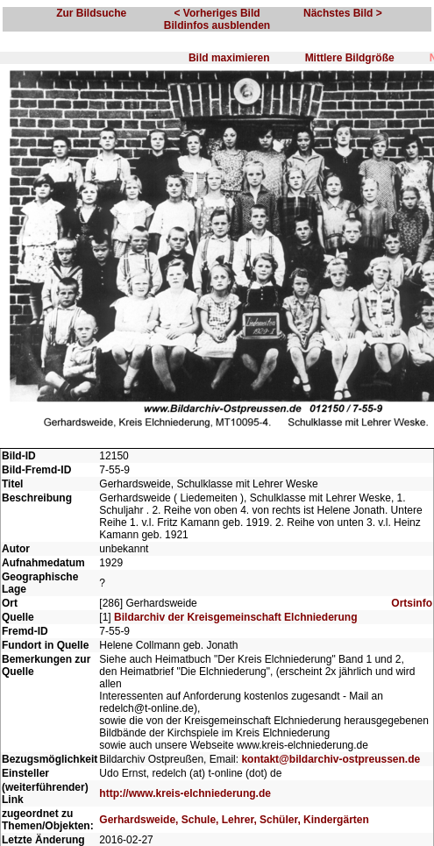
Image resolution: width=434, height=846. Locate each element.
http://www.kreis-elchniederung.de (185, 793)
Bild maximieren (229, 58)
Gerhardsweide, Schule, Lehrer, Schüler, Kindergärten (233, 820)
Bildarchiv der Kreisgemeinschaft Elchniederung (235, 617)
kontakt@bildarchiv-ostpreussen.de (330, 759)
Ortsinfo (411, 603)
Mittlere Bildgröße (350, 58)
